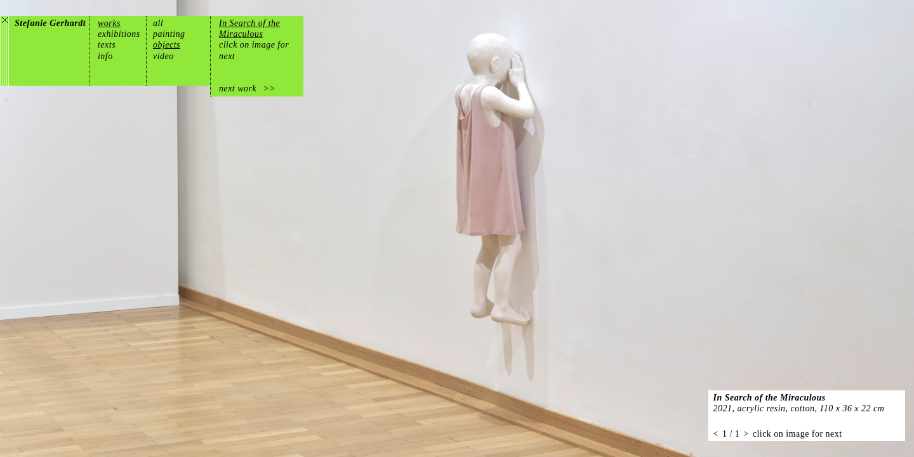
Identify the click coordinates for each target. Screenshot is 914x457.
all (158, 23)
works (109, 23)
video (163, 56)
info (105, 56)
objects (166, 45)
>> (269, 88)
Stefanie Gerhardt (50, 23)
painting (169, 34)
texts (107, 45)
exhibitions (119, 34)
